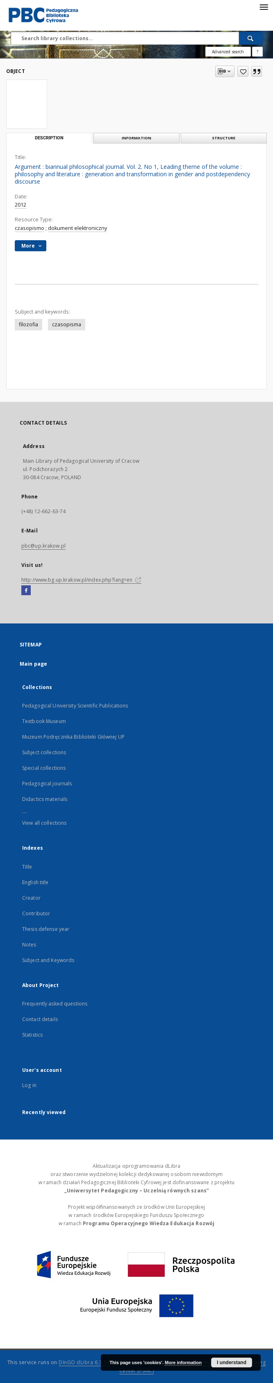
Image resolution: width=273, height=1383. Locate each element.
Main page (33, 663)
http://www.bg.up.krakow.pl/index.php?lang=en (81, 579)
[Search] (251, 38)
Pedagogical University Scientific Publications (75, 705)
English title (35, 882)
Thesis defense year (45, 929)
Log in (29, 1085)
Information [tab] (136, 138)
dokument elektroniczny (77, 228)
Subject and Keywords (48, 960)
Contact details (40, 1019)
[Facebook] (26, 590)
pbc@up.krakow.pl (43, 545)
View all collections (44, 822)
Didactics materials (44, 799)
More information (183, 1362)
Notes (29, 944)
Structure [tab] (223, 138)
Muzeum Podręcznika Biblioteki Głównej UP (73, 736)
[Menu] (263, 6)
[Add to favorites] (242, 71)
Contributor (36, 913)
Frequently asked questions (54, 1003)
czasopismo (29, 228)
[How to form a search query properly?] (257, 52)
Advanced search (228, 52)
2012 (20, 204)
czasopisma (66, 324)
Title (27, 866)
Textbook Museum (44, 721)
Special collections (44, 767)
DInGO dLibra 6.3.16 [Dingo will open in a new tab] (84, 1362)
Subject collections (44, 752)
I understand (231, 1362)
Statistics (32, 1034)
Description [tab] (49, 138)
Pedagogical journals (47, 783)
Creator (31, 897)
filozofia (28, 324)
